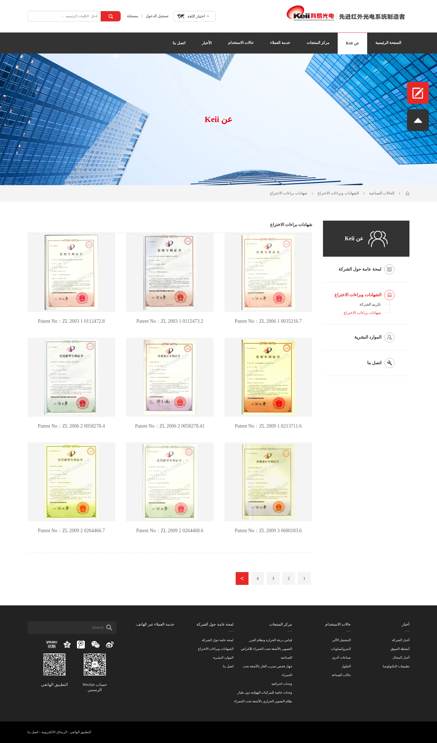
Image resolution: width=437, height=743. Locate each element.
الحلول (346, 666)
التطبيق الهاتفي (80, 732)
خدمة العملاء (280, 43)
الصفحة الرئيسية (388, 43)
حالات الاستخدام (241, 43)
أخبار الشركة (400, 640)
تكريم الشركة (370, 304)
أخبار (405, 624)
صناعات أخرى (341, 657)
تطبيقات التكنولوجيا (396, 666)
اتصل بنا (179, 43)
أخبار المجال (401, 657)
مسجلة (132, 16)
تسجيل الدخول (157, 16)
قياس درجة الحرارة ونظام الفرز (270, 640)
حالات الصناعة (341, 675)
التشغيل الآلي (341, 640)
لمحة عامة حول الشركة (215, 624)
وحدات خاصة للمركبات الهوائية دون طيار (264, 692)
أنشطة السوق (400, 649)
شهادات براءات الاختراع (288, 193)
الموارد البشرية (223, 657)
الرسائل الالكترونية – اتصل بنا (47, 732)
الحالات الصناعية (382, 193)
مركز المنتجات (318, 43)
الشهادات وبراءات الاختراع (338, 193)
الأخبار (207, 43)
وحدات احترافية (281, 684)
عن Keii (352, 43)
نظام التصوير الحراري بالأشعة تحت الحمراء (263, 701)
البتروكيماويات (341, 649)
